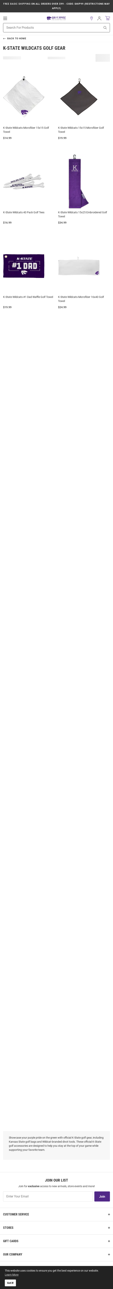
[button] (92, 18)
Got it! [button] (10, 1282)
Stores (8, 1228)
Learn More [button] (11, 1274)
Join (102, 1196)
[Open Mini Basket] (107, 18)
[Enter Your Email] (48, 1196)
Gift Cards (10, 1241)
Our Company (12, 1254)
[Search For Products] (47, 27)
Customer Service (16, 1214)
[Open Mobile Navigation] (5, 18)
